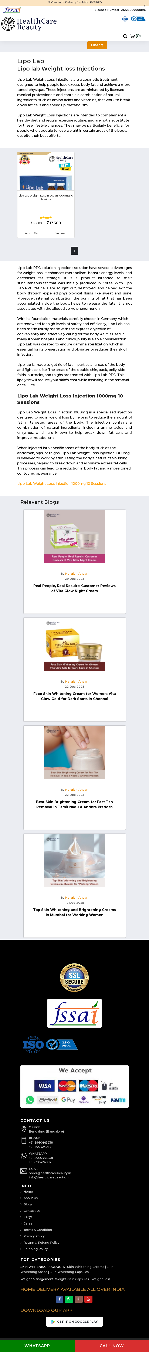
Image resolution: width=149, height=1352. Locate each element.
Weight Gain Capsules (72, 1279)
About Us (31, 1198)
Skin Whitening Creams (85, 1267)
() (136, 35)
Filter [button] (97, 45)
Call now (112, 1346)
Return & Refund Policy (41, 1243)
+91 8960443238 (41, 1142)
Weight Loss (100, 1279)
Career (29, 1223)
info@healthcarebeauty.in (49, 1177)
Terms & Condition (38, 1230)
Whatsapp (37, 1346)
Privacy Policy (34, 1236)
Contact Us (32, 1211)
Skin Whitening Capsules (69, 1272)
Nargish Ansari (76, 574)
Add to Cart (32, 233)
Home (28, 1192)
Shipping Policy (36, 1249)
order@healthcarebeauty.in (50, 1173)
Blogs (28, 1204)
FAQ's (28, 1217)
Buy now (60, 233)
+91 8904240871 (40, 1147)
